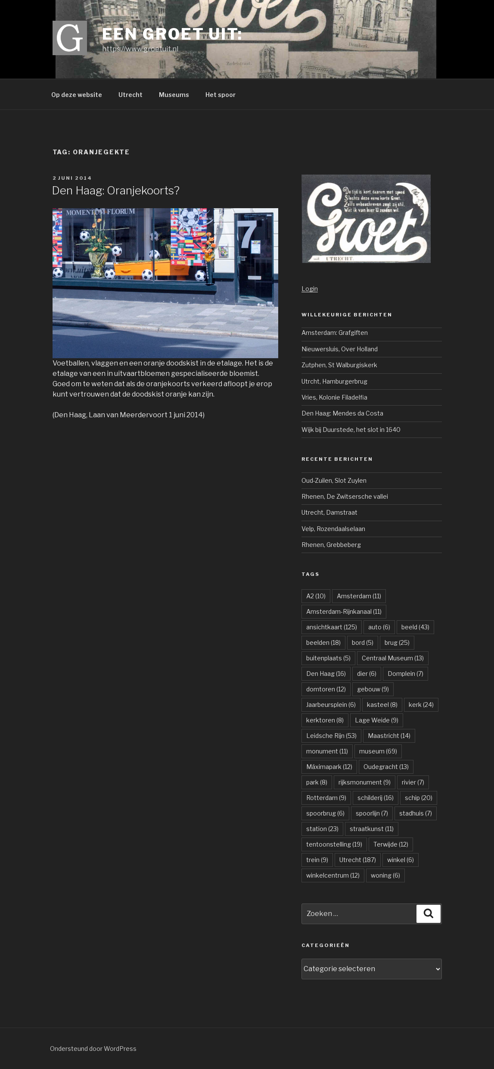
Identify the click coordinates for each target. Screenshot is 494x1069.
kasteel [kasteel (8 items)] (382, 704)
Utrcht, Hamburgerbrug (334, 381)
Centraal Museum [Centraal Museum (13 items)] (393, 658)
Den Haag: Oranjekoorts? (116, 190)
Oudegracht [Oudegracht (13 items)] (386, 766)
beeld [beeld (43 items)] (415, 627)
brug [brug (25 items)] (397, 642)
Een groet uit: (172, 34)
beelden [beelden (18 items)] (323, 642)
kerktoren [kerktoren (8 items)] (325, 720)
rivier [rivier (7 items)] (413, 782)
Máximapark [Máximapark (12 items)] (329, 766)
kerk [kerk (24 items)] (421, 704)
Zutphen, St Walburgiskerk (339, 365)
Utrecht (130, 94)
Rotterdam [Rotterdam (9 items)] (326, 797)
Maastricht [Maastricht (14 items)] (389, 735)
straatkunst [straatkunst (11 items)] (372, 828)
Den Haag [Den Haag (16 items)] (326, 673)
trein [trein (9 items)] (317, 859)
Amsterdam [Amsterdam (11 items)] (359, 596)
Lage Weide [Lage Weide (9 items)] (376, 720)
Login (309, 288)
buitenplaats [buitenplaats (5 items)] (328, 658)
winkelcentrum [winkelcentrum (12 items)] (333, 875)
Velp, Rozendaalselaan (333, 528)
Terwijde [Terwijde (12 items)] (390, 844)
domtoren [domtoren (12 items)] (326, 689)
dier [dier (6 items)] (366, 673)
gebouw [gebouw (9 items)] (373, 689)
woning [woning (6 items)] (385, 875)
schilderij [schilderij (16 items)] (375, 797)
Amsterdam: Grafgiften (334, 332)
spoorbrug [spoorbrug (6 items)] (325, 813)
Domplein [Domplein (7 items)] (405, 673)
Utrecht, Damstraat (329, 512)
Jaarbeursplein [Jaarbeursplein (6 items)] (331, 704)
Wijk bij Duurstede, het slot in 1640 (351, 429)
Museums (174, 94)
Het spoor (220, 94)
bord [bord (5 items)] (362, 642)
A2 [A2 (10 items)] (316, 596)
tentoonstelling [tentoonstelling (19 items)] (334, 844)
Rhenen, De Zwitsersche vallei (344, 496)
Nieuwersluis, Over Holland (339, 349)
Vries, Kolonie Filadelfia (334, 397)
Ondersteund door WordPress (93, 1048)
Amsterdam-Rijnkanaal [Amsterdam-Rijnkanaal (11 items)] (344, 611)
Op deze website (76, 94)
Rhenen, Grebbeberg (331, 544)
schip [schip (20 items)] (418, 797)
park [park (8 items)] (316, 782)
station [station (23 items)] (322, 828)
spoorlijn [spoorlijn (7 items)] (372, 813)
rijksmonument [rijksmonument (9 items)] (365, 782)
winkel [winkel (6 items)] (400, 859)
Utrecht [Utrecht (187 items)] (357, 859)
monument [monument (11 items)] (327, 751)
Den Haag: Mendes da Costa (342, 413)
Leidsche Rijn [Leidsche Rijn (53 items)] (331, 735)
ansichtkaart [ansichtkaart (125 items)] (331, 627)
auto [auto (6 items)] (379, 627)
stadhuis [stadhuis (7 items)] (415, 813)
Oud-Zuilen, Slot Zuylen (334, 480)
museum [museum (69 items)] (378, 751)
